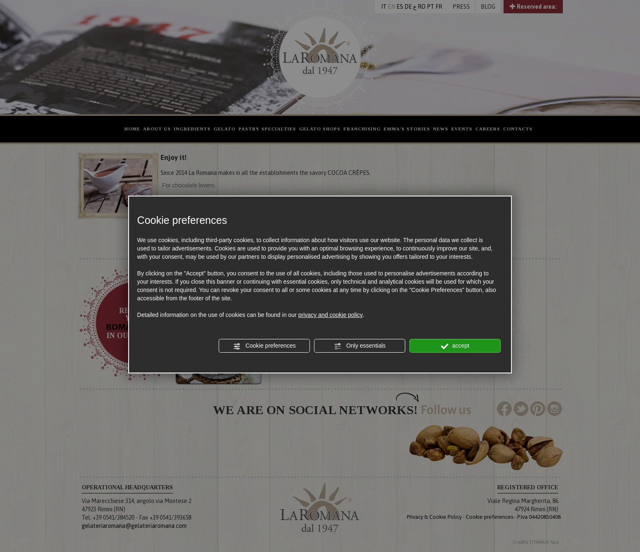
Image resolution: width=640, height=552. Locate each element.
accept (455, 346)
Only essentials (360, 346)
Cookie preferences (264, 346)
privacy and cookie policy (330, 315)
